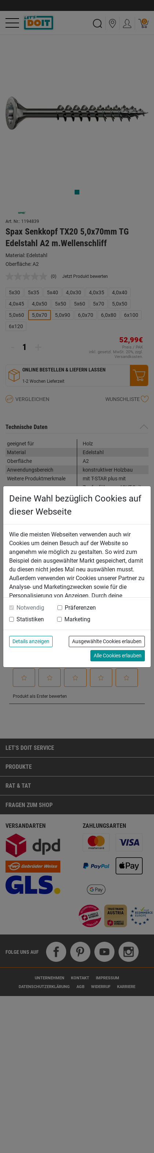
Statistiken (30, 619)
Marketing (77, 619)
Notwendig (30, 607)
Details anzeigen (30, 641)
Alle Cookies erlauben (118, 655)
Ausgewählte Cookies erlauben (107, 641)
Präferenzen (80, 607)
